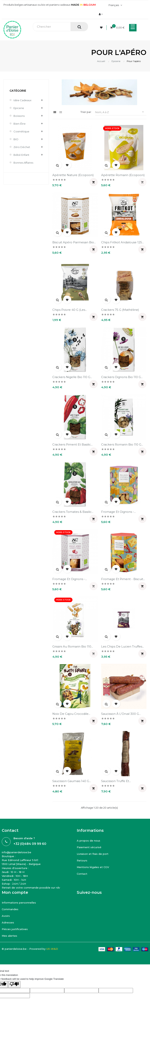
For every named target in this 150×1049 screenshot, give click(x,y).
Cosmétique (21, 131)
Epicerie (18, 108)
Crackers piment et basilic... (72, 444)
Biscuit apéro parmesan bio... (74, 242)
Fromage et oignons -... (118, 512)
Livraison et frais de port (92, 853)
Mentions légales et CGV (93, 867)
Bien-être (19, 123)
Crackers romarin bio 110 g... (122, 444)
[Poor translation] (14, 984)
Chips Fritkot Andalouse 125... (122, 242)
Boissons (19, 115)
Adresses (8, 922)
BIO (15, 139)
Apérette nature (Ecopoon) (73, 175)
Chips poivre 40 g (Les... (69, 310)
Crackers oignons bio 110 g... (122, 377)
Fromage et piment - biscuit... (123, 579)
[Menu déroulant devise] (115, 5)
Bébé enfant (21, 154)
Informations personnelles (19, 902)
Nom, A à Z (120, 112)
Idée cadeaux (22, 100)
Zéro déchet (21, 147)
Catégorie (18, 90)
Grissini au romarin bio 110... (72, 646)
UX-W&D (52, 948)
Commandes (10, 909)
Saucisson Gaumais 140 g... (71, 781)
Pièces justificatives (15, 929)
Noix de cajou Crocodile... (71, 714)
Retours (82, 860)
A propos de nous (88, 840)
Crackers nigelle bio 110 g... (72, 377)
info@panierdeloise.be (16, 852)
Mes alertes (9, 935)
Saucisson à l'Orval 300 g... (121, 714)
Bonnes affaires (23, 162)
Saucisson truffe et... (116, 781)
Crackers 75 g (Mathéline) (120, 310)
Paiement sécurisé (89, 847)
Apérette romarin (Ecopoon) (123, 175)
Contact (82, 873)
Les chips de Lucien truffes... (122, 646)
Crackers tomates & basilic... (72, 512)
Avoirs (6, 915)
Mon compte (15, 892)
